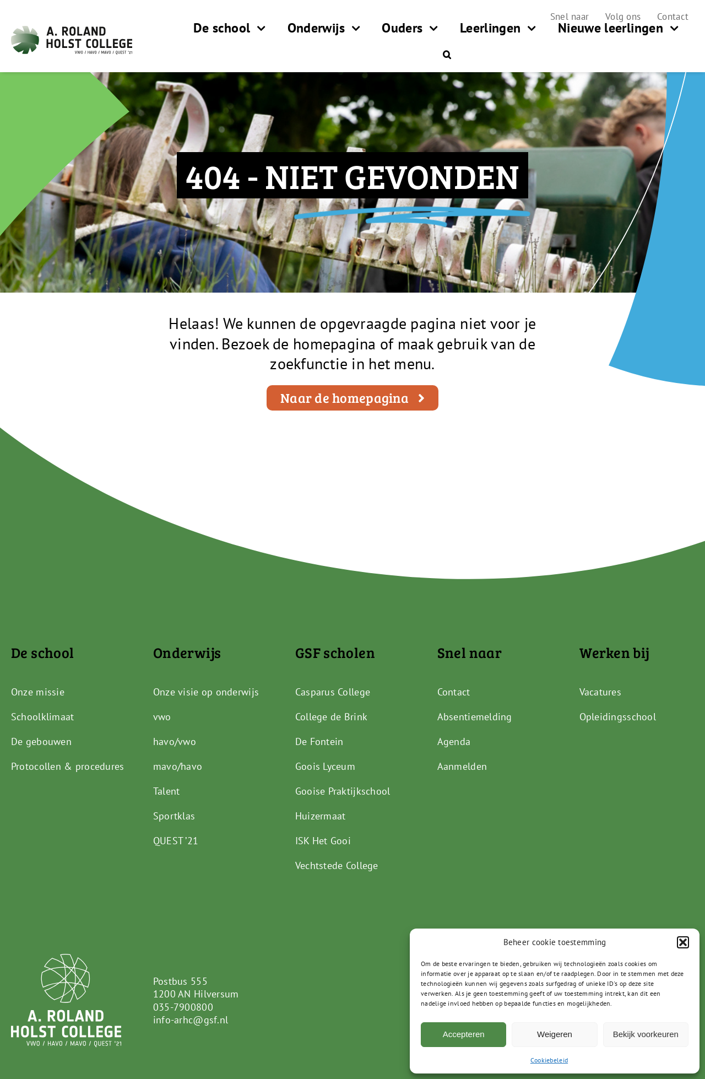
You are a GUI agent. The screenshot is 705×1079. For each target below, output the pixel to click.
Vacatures (600, 692)
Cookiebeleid (549, 1060)
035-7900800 (183, 1007)
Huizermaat (320, 816)
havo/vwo (174, 741)
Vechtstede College (336, 865)
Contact (453, 692)
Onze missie (37, 692)
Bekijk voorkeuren (646, 1034)
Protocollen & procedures (67, 766)
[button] (682, 942)
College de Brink (331, 716)
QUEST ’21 (175, 840)
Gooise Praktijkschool (343, 791)
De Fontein (319, 741)
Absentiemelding (474, 716)
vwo (162, 716)
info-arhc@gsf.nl (190, 1019)
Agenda (454, 741)
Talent (166, 791)
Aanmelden (462, 766)
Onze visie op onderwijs (206, 692)
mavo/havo (177, 766)
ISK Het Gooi (323, 840)
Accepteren (464, 1034)
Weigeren (554, 1034)
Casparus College (332, 692)
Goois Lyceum (325, 766)
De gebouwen (41, 741)
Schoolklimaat (42, 716)
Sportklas (174, 816)
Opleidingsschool (617, 716)
